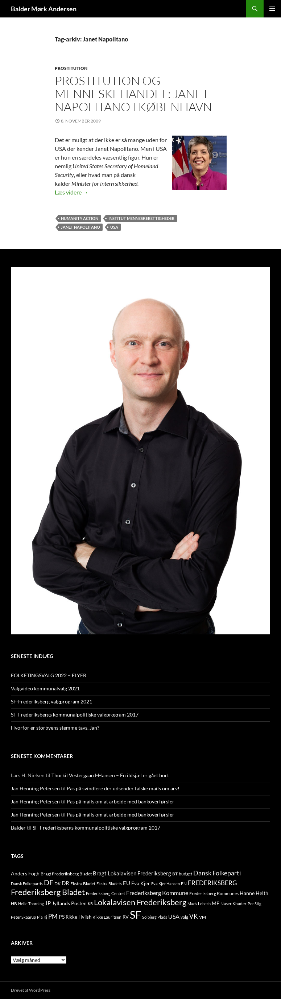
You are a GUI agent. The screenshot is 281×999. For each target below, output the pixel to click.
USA (114, 227)
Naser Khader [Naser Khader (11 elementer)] (233, 903)
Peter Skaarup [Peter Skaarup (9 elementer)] (23, 917)
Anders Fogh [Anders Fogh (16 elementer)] (25, 873)
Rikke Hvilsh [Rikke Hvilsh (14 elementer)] (78, 917)
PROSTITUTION (71, 68)
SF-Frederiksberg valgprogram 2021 (51, 701)
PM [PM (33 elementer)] (53, 916)
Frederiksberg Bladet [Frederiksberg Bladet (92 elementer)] (48, 892)
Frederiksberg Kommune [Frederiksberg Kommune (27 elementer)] (157, 892)
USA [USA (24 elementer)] (173, 916)
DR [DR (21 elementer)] (65, 883)
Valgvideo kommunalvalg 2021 (45, 688)
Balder (18, 828)
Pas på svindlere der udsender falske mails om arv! (123, 788)
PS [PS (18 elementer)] (62, 917)
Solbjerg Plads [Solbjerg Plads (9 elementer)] (154, 917)
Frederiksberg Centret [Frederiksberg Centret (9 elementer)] (105, 893)
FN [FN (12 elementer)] (184, 883)
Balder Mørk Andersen (44, 9)
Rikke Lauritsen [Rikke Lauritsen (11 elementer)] (106, 917)
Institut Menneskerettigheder (141, 218)
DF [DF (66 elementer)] (48, 882)
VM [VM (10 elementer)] (202, 917)
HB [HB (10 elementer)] (14, 903)
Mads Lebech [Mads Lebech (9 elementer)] (199, 903)
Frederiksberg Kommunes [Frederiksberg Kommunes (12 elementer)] (214, 893)
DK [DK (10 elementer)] (57, 883)
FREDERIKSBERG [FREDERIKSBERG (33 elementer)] (212, 883)
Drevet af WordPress (30, 990)
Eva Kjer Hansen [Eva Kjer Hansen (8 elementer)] (165, 883)
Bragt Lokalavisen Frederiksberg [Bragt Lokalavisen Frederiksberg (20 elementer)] (132, 873)
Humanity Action (79, 218)
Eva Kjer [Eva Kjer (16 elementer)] (140, 883)
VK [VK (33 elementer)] (193, 916)
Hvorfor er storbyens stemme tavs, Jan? (55, 728)
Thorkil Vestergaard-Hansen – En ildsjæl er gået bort (110, 775)
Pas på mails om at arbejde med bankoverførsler (120, 801)
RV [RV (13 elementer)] (126, 917)
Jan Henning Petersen (35, 788)
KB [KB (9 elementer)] (90, 903)
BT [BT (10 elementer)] (175, 873)
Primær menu (272, 8)
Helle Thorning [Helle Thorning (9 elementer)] (31, 903)
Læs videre (71, 192)
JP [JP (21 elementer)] (48, 903)
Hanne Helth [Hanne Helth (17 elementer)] (254, 893)
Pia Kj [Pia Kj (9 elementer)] (42, 917)
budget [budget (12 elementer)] (185, 873)
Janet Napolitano (80, 227)
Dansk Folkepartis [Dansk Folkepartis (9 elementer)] (27, 883)
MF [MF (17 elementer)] (215, 903)
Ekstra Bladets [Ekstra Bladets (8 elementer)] (109, 883)
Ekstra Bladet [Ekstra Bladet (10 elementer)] (82, 883)
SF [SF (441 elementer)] (135, 914)
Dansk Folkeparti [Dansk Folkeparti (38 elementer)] (217, 873)
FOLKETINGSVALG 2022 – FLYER (48, 675)
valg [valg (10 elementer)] (184, 917)
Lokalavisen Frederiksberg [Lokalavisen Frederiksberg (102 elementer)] (140, 902)
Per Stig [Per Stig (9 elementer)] (254, 903)
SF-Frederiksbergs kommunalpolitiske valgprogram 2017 (75, 714)
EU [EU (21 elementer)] (126, 883)
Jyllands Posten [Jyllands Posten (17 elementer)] (69, 903)
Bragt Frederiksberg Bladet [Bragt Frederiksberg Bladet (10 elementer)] (66, 873)
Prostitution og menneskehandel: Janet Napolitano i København (133, 93)
